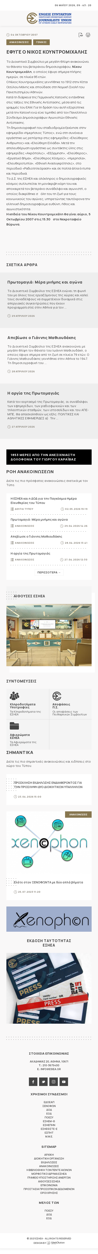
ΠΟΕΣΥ (49, 1123)
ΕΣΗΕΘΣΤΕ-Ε (49, 1134)
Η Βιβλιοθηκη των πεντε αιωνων (49, 1176)
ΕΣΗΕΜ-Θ (49, 1127)
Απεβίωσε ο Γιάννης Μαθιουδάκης (41, 337)
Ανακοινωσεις (19, 42)
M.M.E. (49, 1142)
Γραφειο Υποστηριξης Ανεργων (49, 1183)
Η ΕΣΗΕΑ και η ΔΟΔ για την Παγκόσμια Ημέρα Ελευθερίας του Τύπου (44, 500)
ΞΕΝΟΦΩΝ (49, 1112)
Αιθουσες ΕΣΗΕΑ (30, 596)
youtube (64, 1087)
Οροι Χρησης (49, 1198)
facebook (33, 1087)
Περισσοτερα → (49, 572)
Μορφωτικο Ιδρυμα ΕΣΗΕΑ (49, 1179)
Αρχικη (49, 1160)
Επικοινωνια (49, 1191)
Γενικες (41, 42)
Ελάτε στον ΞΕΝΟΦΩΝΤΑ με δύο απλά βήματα (48, 888)
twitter (43, 1087)
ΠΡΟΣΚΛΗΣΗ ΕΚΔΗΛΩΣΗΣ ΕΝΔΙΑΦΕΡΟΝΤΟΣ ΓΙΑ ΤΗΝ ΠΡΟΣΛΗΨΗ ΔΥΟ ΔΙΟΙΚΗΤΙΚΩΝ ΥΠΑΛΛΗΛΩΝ (48, 790)
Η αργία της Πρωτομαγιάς (33, 393)
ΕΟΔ (49, 1119)
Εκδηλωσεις (49, 1168)
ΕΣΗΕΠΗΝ (49, 1131)
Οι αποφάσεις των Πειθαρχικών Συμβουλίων (70, 711)
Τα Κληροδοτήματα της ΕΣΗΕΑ (28, 710)
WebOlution (55, 1249)
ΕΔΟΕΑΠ (49, 1108)
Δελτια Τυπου (24, 508)
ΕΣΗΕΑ (49, 18)
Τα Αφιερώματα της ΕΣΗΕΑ (28, 745)
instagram (53, 1087)
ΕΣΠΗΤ (49, 1138)
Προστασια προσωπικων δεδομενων (49, 1195)
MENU (9, 5)
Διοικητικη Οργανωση (49, 1164)
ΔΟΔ (49, 1115)
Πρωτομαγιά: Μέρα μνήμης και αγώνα (44, 282)
